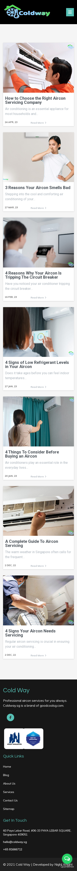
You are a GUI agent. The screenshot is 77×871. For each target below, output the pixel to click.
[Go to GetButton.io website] (67, 866)
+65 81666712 (12, 849)
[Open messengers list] (67, 859)
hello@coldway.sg (15, 842)
